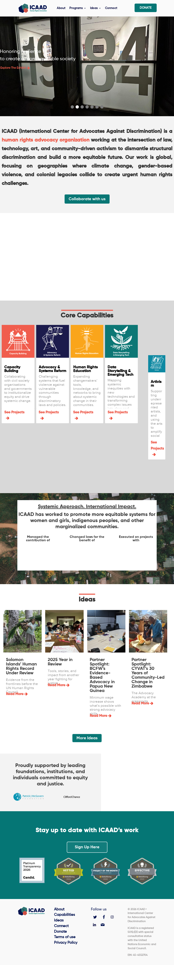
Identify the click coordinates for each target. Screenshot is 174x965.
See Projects (14, 412)
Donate (146, 8)
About (61, 8)
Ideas (94, 8)
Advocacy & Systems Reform (52, 369)
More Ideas (87, 738)
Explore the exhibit (15, 68)
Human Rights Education (85, 369)
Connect (111, 8)
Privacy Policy (65, 943)
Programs (76, 8)
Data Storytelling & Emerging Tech (120, 371)
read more (14, 694)
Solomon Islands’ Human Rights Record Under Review (21, 666)
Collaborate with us (87, 199)
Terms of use (64, 937)
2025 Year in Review (60, 662)
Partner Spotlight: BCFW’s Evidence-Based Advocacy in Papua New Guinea (102, 675)
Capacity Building (12, 369)
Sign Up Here (87, 847)
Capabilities (64, 915)
